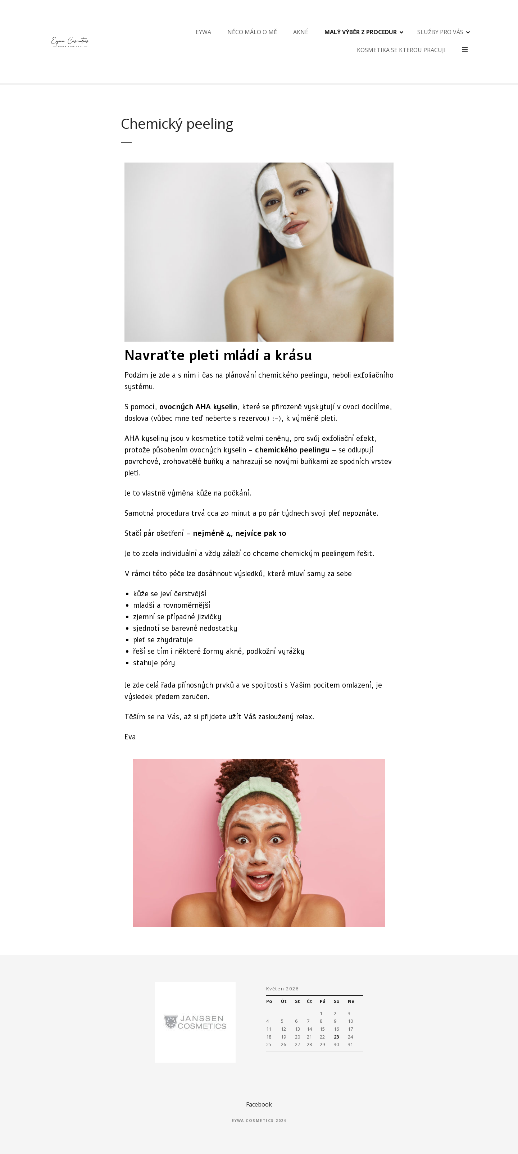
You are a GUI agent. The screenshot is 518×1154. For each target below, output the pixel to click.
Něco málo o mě (231, 41)
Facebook (259, 1104)
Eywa (182, 41)
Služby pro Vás (419, 41)
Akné (279, 41)
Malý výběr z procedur (339, 41)
